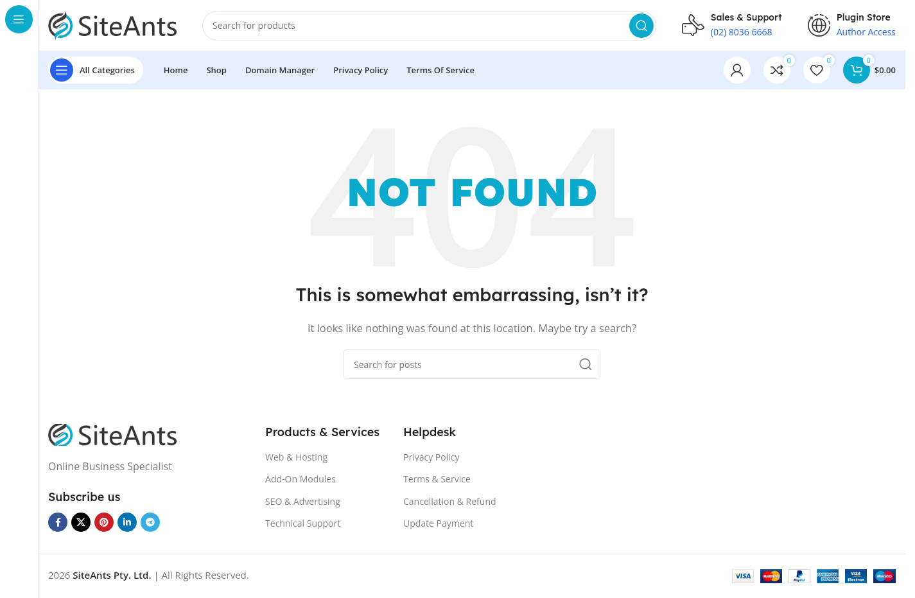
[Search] (429, 25)
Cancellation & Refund (449, 502)
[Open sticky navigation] (96, 71)
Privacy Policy (431, 458)
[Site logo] (112, 24)
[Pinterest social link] (104, 522)
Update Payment (438, 524)
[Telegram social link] (150, 522)
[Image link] (112, 434)
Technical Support (302, 524)
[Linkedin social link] (127, 522)
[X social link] (81, 522)
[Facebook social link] (57, 522)
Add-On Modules (300, 479)
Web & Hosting (296, 458)
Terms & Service (437, 479)
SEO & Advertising (302, 502)
